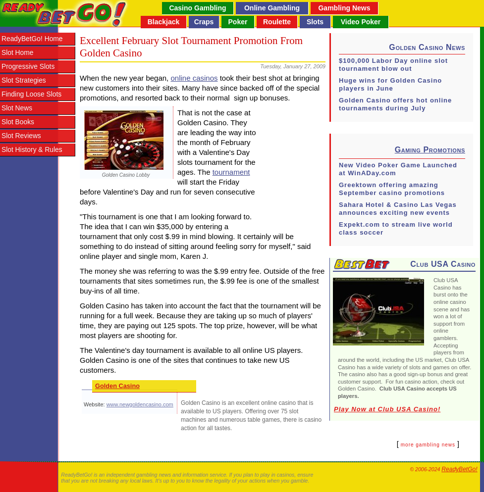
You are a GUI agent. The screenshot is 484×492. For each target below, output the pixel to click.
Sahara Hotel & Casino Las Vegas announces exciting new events (398, 208)
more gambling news (428, 444)
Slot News (16, 108)
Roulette (277, 22)
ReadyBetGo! (459, 469)
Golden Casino (117, 386)
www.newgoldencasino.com (140, 404)
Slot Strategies (23, 80)
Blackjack (164, 22)
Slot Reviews (21, 136)
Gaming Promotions (430, 150)
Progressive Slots (27, 66)
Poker (238, 22)
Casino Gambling (197, 8)
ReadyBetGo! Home (31, 39)
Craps (204, 22)
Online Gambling (272, 8)
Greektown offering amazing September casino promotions (392, 189)
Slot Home (17, 52)
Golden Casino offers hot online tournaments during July (395, 104)
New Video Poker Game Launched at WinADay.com (398, 169)
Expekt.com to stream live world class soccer (396, 228)
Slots (315, 22)
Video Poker (361, 22)
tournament (231, 172)
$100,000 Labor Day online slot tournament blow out (393, 64)
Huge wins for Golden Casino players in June (390, 84)
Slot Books (17, 122)
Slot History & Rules (31, 149)
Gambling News (344, 8)
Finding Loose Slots (31, 94)
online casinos (193, 78)
